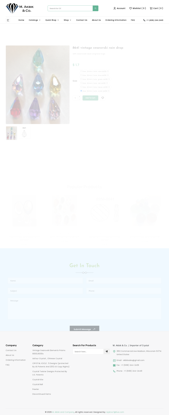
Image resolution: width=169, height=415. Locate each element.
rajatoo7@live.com (115, 412)
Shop (66, 20)
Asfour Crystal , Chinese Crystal (47, 358)
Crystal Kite (37, 379)
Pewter (35, 389)
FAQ (133, 20)
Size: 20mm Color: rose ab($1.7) (96, 74)
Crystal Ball (37, 384)
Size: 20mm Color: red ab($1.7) (95, 86)
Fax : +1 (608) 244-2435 (128, 365)
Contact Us (81, 20)
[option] (38, 87)
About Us (96, 20)
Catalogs (33, 20)
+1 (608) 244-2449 (154, 20)
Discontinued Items (41, 394)
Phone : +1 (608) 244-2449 (129, 371)
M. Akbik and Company (63, 412)
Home (21, 20)
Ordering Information (115, 20)
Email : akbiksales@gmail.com (131, 360)
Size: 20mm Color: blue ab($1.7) (96, 78)
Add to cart (90, 101)
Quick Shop (50, 20)
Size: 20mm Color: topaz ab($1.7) (96, 90)
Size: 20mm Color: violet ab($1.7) (96, 94)
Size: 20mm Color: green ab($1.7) (96, 82)
